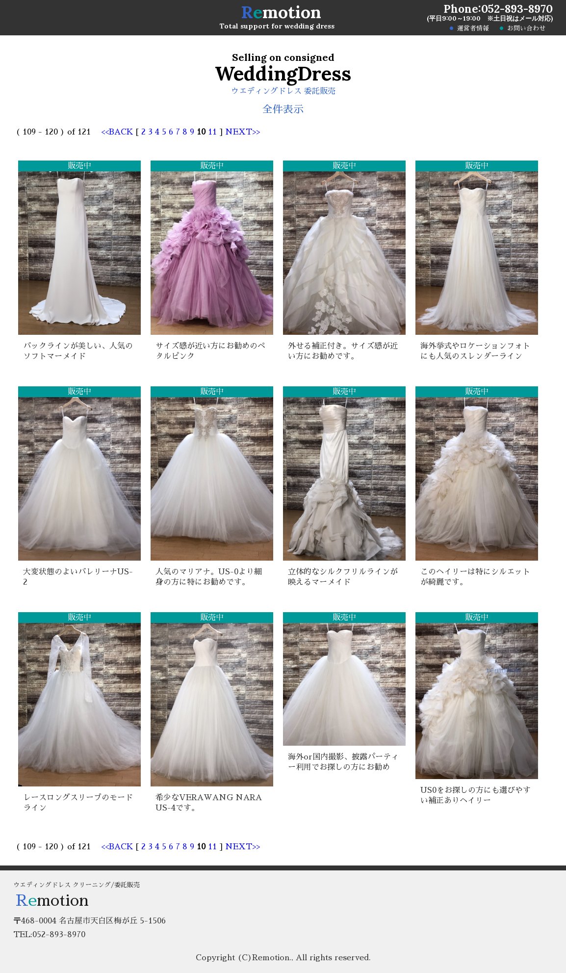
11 (212, 132)
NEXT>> (242, 132)
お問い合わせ (526, 28)
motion (281, 12)
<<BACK (118, 132)
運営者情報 (473, 28)
